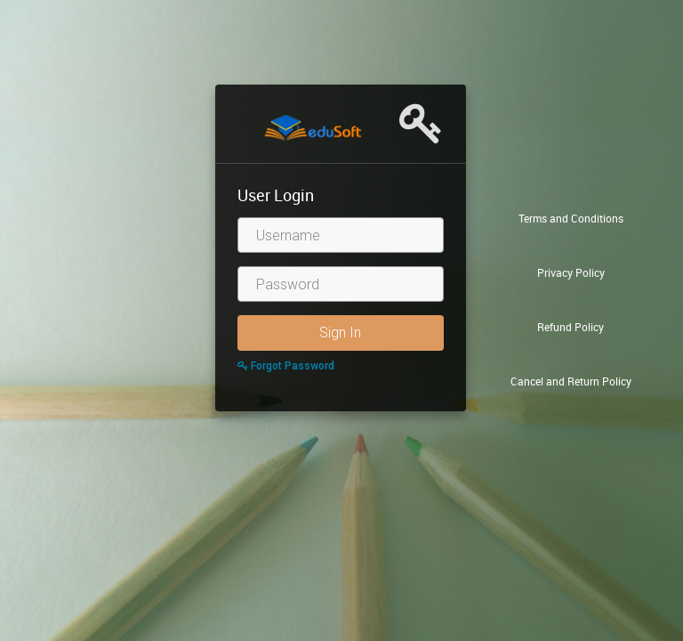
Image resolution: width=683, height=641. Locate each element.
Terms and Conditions (570, 218)
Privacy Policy (571, 272)
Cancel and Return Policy (570, 381)
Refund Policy (570, 327)
